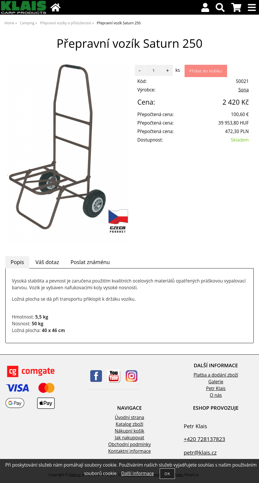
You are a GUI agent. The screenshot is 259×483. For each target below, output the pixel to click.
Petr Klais (216, 388)
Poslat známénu (90, 262)
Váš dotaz (47, 262)
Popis (17, 262)
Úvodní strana (129, 417)
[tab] (17, 262)
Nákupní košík (129, 431)
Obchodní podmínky (129, 444)
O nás (216, 395)
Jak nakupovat (129, 438)
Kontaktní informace (129, 451)
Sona (243, 90)
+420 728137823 (204, 439)
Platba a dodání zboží (215, 375)
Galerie (215, 382)
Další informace (137, 473)
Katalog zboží (129, 424)
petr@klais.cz (200, 452)
